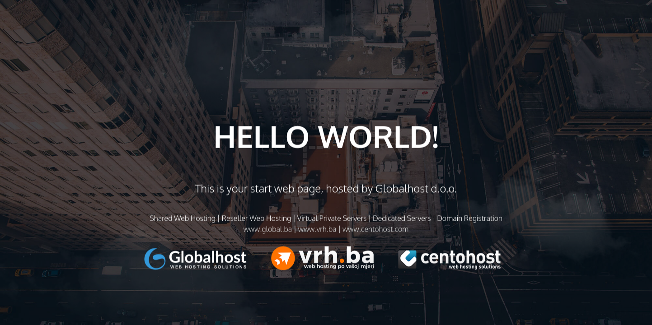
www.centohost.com (375, 231)
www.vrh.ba (317, 231)
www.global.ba (268, 231)
